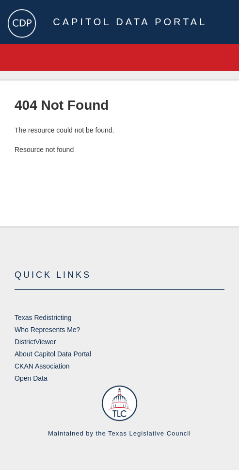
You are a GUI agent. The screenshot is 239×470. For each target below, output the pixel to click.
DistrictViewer (35, 342)
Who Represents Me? (47, 330)
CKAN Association (42, 366)
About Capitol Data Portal (53, 354)
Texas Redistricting (43, 317)
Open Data (31, 378)
